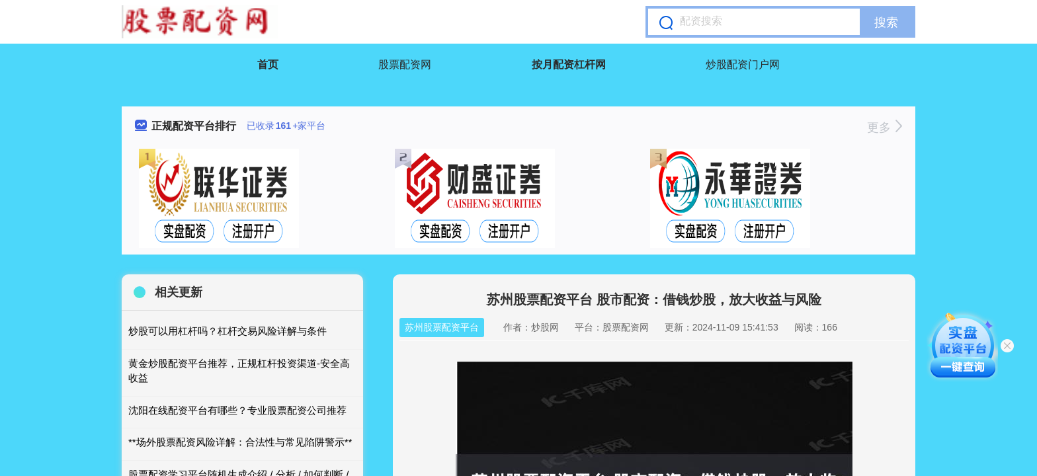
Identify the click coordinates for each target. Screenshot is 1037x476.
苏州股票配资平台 (442, 327)
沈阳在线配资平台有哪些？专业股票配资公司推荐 (237, 410)
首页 (267, 64)
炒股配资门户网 (743, 64)
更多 (884, 127)
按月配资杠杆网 (569, 64)
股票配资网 (404, 64)
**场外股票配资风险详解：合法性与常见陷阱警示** (240, 442)
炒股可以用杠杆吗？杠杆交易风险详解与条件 (227, 331)
